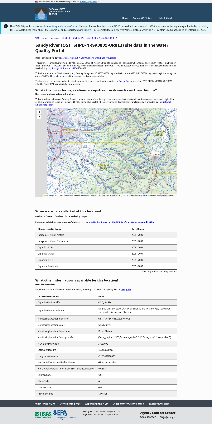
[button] (39, 112)
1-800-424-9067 (148, 417)
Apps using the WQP (96, 403)
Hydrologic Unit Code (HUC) (63, 68)
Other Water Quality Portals (128, 403)
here (88, 30)
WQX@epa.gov (167, 417)
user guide (126, 289)
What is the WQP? (45, 403)
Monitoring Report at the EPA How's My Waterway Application (121, 222)
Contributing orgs (70, 403)
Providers (54, 37)
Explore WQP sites (159, 403)
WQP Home (41, 37)
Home (125, 18)
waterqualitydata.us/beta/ (63, 26)
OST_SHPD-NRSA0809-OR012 (102, 37)
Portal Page (125, 81)
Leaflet (48, 195)
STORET (66, 37)
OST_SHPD (78, 37)
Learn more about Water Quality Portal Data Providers (87, 57)
